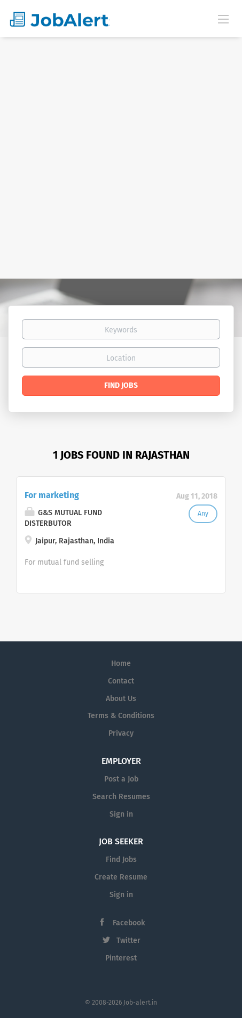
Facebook (129, 922)
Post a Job (121, 779)
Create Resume (121, 877)
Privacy (121, 733)
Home (121, 663)
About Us (121, 698)
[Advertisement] (121, 158)
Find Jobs (121, 385)
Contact (121, 681)
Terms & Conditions (121, 715)
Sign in (121, 814)
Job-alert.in (140, 1002)
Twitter (128, 940)
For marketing (52, 495)
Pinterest (121, 958)
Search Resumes (121, 796)
